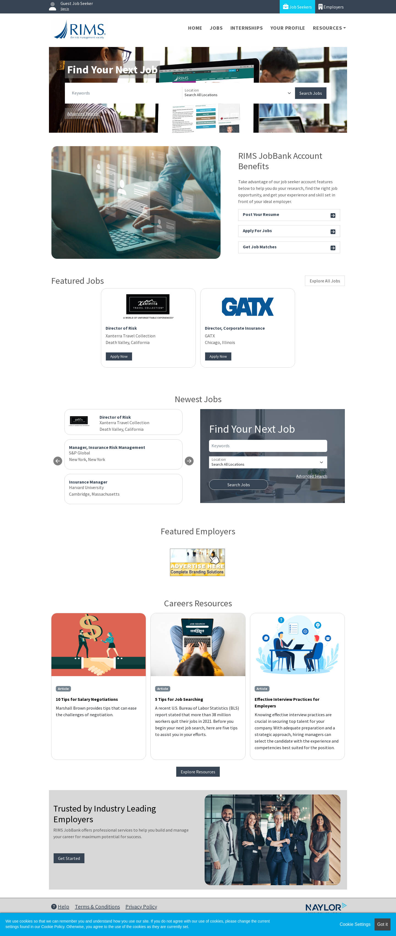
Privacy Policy (141, 906)
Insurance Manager (88, 482)
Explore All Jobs (325, 281)
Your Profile (288, 28)
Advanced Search (82, 113)
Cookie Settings (355, 924)
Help (60, 906)
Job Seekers (297, 6)
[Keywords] (125, 93)
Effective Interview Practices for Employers (287, 702)
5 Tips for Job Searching (179, 699)
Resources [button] (327, 28)
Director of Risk (121, 328)
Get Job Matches (289, 247)
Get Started (69, 858)
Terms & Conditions (97, 906)
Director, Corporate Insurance (235, 328)
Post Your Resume (289, 215)
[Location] (238, 93)
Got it (382, 924)
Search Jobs (310, 93)
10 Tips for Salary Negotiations (87, 699)
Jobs (216, 28)
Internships (246, 28)
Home (195, 28)
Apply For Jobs (289, 231)
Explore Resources (198, 771)
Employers (331, 6)
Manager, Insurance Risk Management (107, 447)
